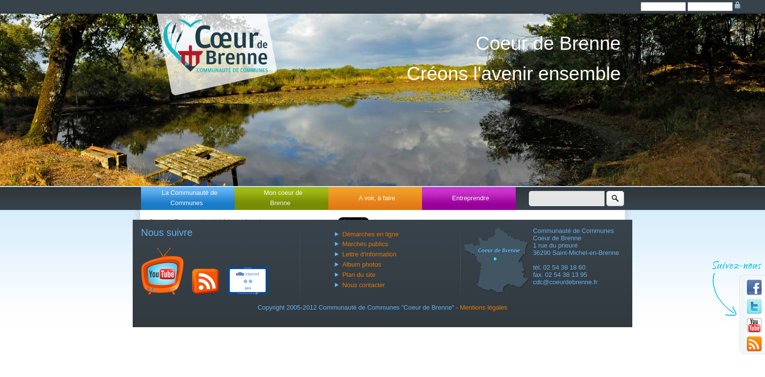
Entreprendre (470, 198)
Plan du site (359, 274)
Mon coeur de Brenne (283, 198)
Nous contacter (363, 285)
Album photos (362, 264)
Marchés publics (365, 244)
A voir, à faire (377, 198)
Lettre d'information (369, 254)
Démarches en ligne (370, 234)
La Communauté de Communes (189, 198)
